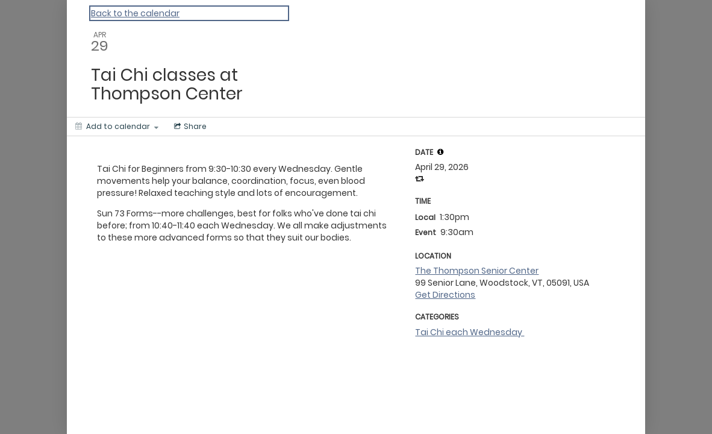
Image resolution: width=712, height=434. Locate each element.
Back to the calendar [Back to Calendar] (135, 13)
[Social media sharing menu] (189, 127)
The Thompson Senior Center (477, 271)
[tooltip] (440, 152)
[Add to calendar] (117, 127)
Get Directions (445, 295)
